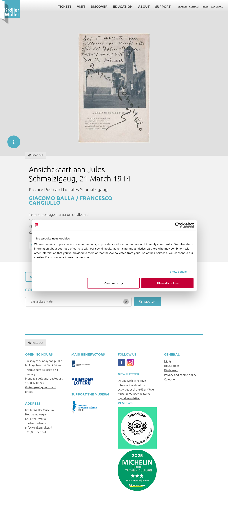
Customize (113, 283)
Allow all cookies (167, 283)
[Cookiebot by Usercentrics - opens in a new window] (178, 225)
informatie (12, 140)
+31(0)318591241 (35, 432)
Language (217, 6)
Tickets (64, 6)
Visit (81, 6)
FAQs (167, 361)
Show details (178, 271)
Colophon (170, 379)
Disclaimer (171, 370)
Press (205, 6)
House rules (171, 365)
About (144, 6)
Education (123, 6)
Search (182, 6)
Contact (194, 6)
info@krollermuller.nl (38, 427)
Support (163, 6)
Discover (99, 6)
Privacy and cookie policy (180, 374)
